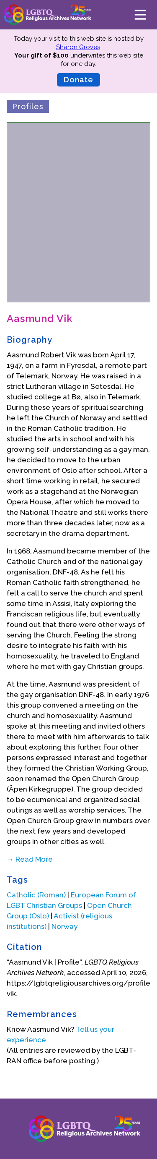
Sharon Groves (78, 47)
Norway (64, 926)
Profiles (28, 106)
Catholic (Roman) (36, 895)
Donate (78, 79)
